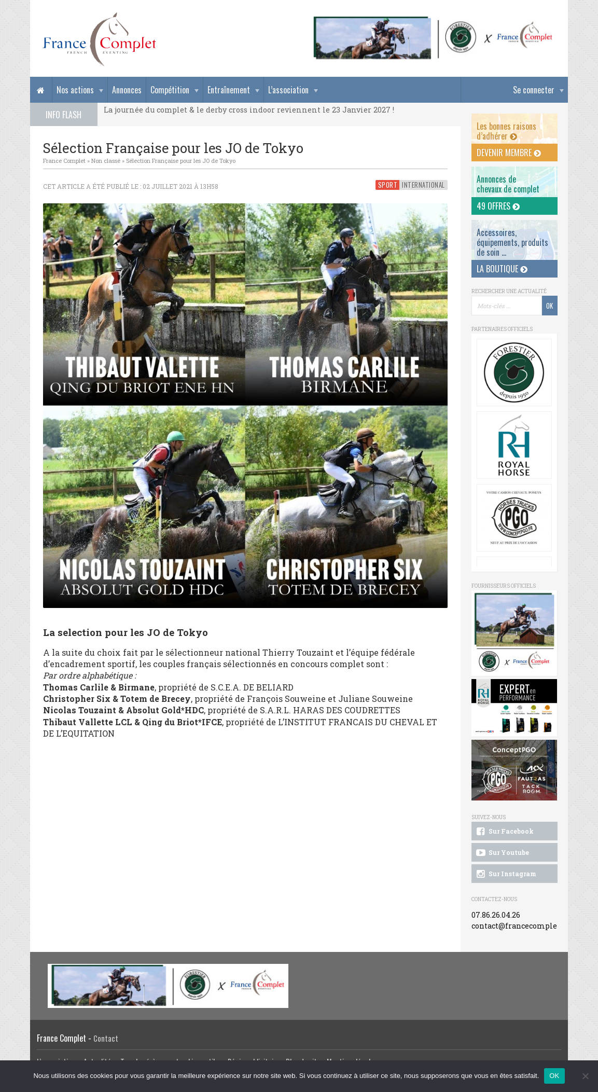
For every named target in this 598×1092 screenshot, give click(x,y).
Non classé (105, 160)
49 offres (498, 206)
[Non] (585, 1076)
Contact (105, 1038)
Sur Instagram (505, 874)
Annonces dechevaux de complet (508, 184)
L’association (288, 90)
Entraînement (228, 90)
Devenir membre (509, 152)
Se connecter (533, 90)
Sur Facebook (504, 831)
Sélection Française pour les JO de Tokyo (180, 160)
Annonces (127, 90)
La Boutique (502, 268)
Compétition (169, 90)
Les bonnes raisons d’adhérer (506, 131)
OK (554, 1076)
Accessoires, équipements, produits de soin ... (512, 242)
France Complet (64, 160)
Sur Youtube (502, 853)
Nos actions (75, 90)
